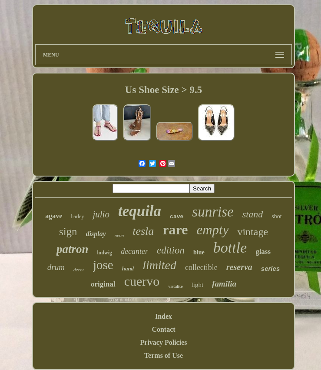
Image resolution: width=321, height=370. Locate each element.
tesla (143, 231)
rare (175, 229)
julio (101, 214)
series (270, 268)
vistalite (175, 286)
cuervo (142, 281)
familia (224, 283)
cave (176, 216)
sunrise (212, 212)
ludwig (104, 253)
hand (128, 268)
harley (77, 216)
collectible (201, 267)
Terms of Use (163, 355)
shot (276, 216)
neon (119, 235)
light (198, 284)
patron (72, 249)
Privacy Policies (163, 342)
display (96, 233)
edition (171, 250)
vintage (252, 231)
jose (103, 265)
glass (263, 251)
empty (212, 229)
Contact (163, 329)
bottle (230, 248)
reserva (239, 267)
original (103, 284)
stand (252, 214)
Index (163, 316)
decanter (134, 251)
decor (78, 269)
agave (53, 216)
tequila (139, 211)
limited (159, 265)
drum (56, 267)
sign (68, 231)
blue (199, 252)
